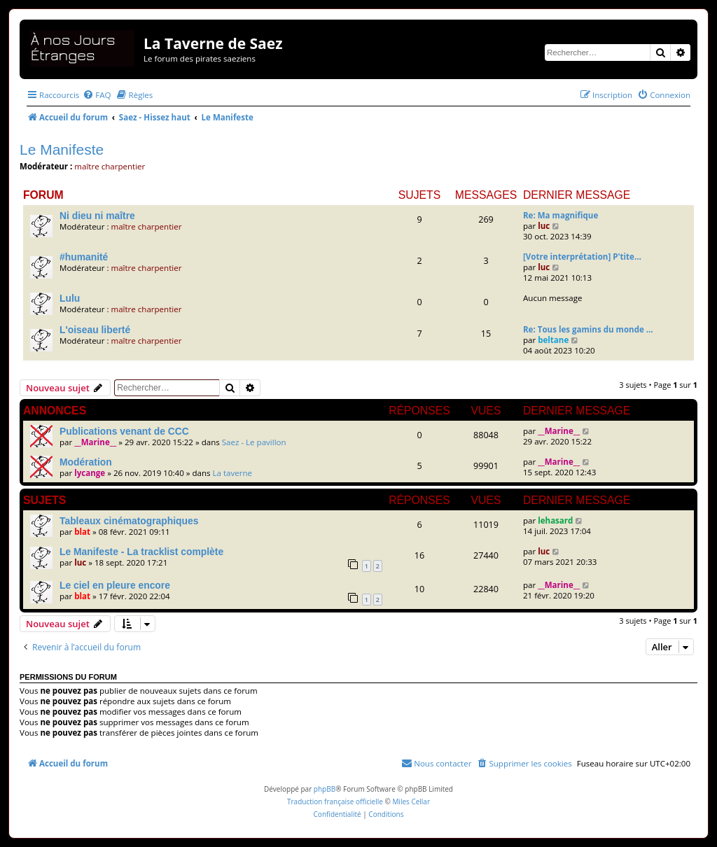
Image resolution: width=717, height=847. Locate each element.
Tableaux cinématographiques (129, 520)
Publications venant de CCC (124, 431)
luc (544, 225)
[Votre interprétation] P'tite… (582, 256)
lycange (89, 473)
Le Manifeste (62, 149)
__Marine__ (95, 442)
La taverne (233, 473)
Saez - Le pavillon (254, 442)
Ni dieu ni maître (97, 215)
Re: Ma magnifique (560, 215)
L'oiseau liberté (95, 329)
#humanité (84, 256)
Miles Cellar (411, 801)
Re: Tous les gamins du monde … (588, 329)
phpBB (324, 789)
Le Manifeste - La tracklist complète (141, 551)
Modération (86, 462)
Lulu (70, 298)
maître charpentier (109, 166)
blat (82, 531)
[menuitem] (97, 95)
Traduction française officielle (335, 801)
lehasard (555, 520)
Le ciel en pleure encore (115, 585)
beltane (553, 340)
